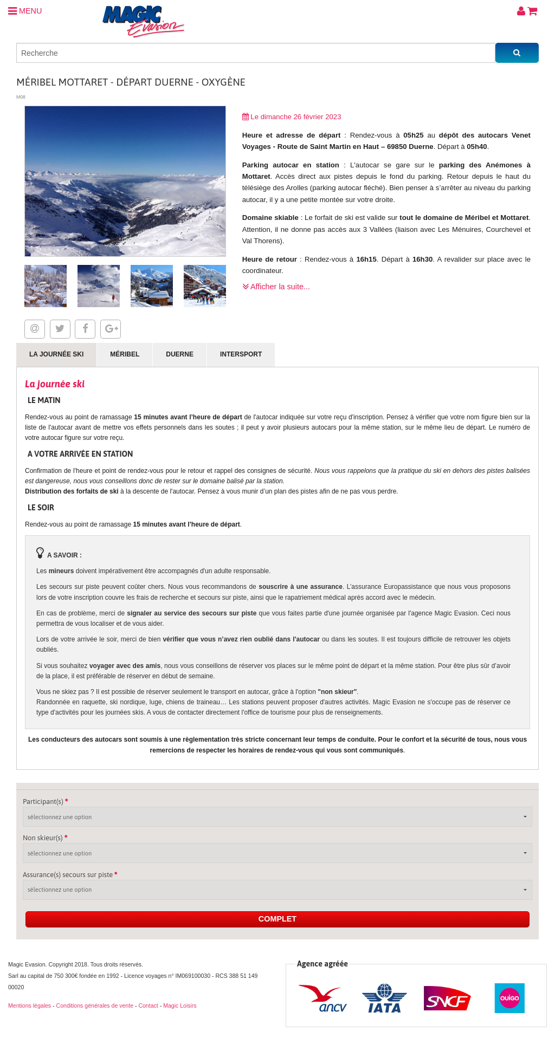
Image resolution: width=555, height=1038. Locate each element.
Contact (148, 1005)
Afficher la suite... (276, 286)
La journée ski (56, 354)
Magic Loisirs (180, 1005)
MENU (25, 11)
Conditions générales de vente (94, 1005)
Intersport (241, 354)
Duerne (179, 354)
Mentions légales (29, 1005)
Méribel (124, 354)
